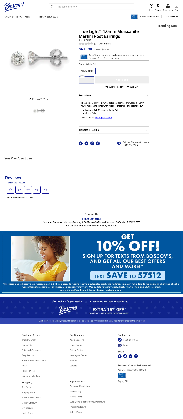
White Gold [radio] (87, 71)
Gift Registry (27, 408)
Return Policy (76, 412)
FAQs (24, 366)
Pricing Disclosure (78, 407)
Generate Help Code (31, 376)
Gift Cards (26, 387)
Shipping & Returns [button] (89, 130)
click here (112, 225)
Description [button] (85, 95)
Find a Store (27, 413)
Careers (73, 366)
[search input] (91, 7)
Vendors (73, 360)
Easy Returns (28, 355)
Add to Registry (116, 87)
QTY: (82, 76)
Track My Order (171, 16)
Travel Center (76, 345)
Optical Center (76, 350)
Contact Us (27, 345)
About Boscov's (77, 340)
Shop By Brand (28, 392)
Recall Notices (28, 371)
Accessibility (75, 391)
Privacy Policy (76, 396)
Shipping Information (31, 350)
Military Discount (29, 403)
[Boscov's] (14, 7)
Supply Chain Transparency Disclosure (87, 402)
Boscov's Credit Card (145, 16)
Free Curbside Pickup (31, 397)
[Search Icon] (52, 7)
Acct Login (168, 7)
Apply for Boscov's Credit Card (132, 370)
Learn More (114, 58)
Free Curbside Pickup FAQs (34, 360)
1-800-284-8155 (130, 145)
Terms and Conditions (80, 386)
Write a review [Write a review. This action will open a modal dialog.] (105, 44)
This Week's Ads (48, 16)
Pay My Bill (123, 381)
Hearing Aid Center (78, 355)
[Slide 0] (39, 110)
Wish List (134, 87)
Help (151, 7)
